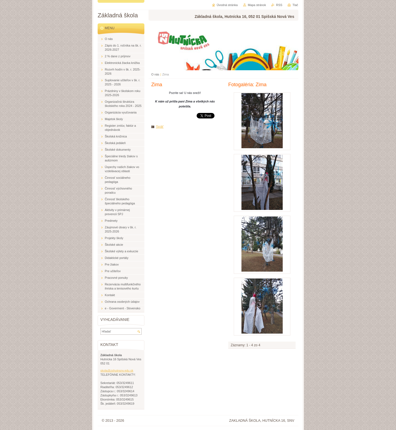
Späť (160, 127)
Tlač (295, 5)
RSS (279, 5)
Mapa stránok (257, 5)
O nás (155, 74)
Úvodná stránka (227, 5)
